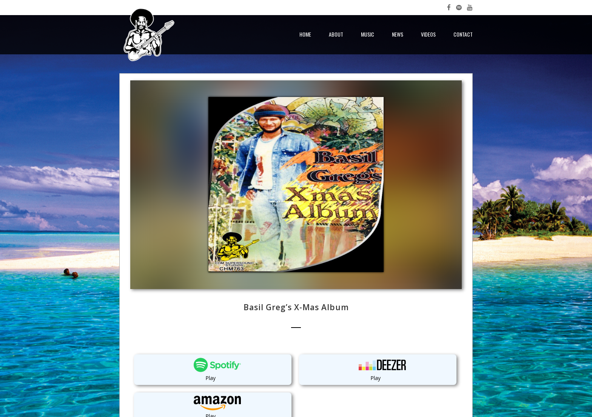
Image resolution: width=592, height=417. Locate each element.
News (397, 34)
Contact (463, 34)
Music (367, 34)
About (336, 34)
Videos (428, 34)
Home (305, 34)
